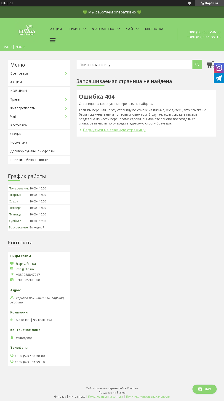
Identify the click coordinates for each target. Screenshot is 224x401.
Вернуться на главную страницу (114, 129)
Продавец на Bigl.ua (112, 392)
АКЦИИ (16, 82)
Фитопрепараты (22, 108)
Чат (204, 389)
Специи (15, 134)
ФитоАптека (103, 29)
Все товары (19, 73)
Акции (56, 29)
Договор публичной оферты (32, 151)
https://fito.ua (26, 263)
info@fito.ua (25, 269)
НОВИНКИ (18, 90)
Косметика (18, 142)
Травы (74, 29)
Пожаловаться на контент (105, 396)
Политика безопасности (29, 160)
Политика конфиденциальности (148, 396)
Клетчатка (154, 29)
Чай (129, 29)
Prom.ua (132, 388)
